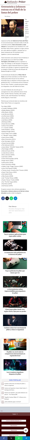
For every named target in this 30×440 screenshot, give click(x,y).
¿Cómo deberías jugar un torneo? (12, 401)
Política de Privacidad (13, 435)
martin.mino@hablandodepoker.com (14, 420)
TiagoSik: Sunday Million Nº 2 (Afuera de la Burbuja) (15, 398)
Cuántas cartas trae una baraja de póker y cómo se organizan (14, 384)
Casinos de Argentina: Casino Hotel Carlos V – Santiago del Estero (16, 389)
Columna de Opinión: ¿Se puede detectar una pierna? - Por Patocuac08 (15, 393)
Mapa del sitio (14, 430)
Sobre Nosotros (13, 425)
